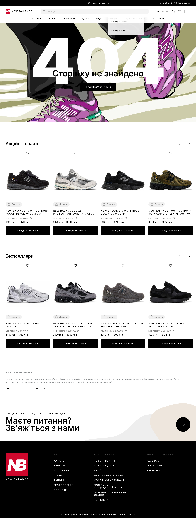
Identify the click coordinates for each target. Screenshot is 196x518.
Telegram (154, 470)
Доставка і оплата (136, 18)
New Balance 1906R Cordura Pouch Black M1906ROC (27, 212)
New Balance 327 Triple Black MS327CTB (166, 325)
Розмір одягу (104, 465)
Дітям (85, 18)
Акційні (59, 480)
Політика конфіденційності (108, 486)
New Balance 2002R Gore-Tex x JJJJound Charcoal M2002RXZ (73, 325)
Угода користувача (109, 480)
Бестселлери (64, 485)
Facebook (154, 461)
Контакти (158, 18)
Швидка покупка (27, 230)
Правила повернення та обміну (112, 493)
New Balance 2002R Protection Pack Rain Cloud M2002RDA (75, 212)
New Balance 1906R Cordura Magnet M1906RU (122, 325)
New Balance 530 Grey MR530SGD (23, 325)
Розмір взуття (105, 461)
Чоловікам (69, 18)
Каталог (36, 18)
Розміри (112, 18)
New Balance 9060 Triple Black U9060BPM (120, 212)
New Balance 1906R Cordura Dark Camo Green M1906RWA (170, 212)
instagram (155, 465)
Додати (15, 204)
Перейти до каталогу (98, 87)
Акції (98, 18)
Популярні (62, 490)
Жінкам (52, 18)
